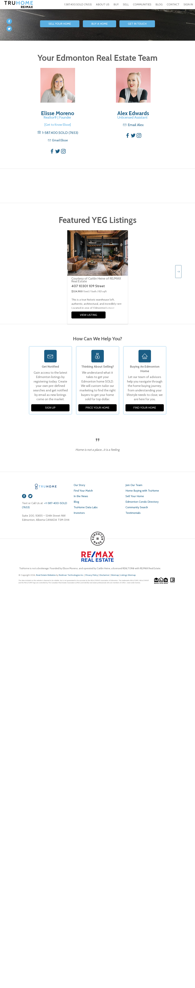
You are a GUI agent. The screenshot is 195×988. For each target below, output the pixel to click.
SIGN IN (188, 4)
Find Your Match (83, 490)
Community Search (136, 507)
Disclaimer (104, 575)
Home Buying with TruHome (142, 490)
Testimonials (133, 512)
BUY (116, 4)
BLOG (159, 4)
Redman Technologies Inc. (71, 575)
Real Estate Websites (46, 575)
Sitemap (115, 575)
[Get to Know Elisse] (57, 125)
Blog (76, 501)
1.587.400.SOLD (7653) (76, 4)
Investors (79, 512)
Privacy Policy (91, 575)
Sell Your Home (134, 496)
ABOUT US (102, 4)
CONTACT (173, 4)
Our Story (79, 485)
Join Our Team (133, 485)
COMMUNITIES (142, 4)
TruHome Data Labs (86, 507)
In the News (81, 496)
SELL (126, 4)
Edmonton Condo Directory (142, 501)
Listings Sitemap (128, 575)
